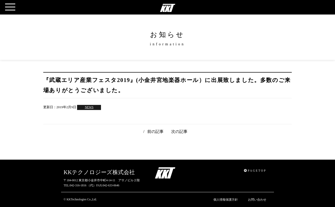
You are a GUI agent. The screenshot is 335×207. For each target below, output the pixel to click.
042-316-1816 (78, 185)
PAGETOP (255, 170)
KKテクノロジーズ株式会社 (99, 172)
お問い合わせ (257, 199)
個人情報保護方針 (225, 199)
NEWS (89, 107)
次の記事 (179, 131)
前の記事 (155, 131)
